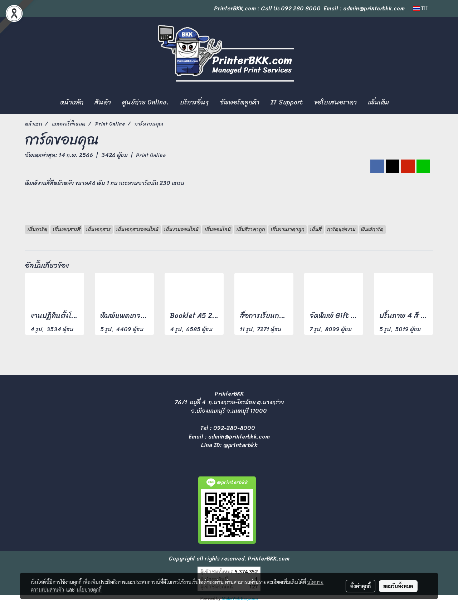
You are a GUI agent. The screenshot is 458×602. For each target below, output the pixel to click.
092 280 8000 (301, 8)
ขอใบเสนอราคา (335, 102)
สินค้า (102, 102)
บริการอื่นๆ (194, 102)
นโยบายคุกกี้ (89, 589)
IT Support (287, 102)
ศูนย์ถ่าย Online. (145, 102)
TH (420, 8)
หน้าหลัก (71, 102)
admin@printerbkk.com (239, 436)
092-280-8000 (234, 428)
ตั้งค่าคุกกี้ (360, 586)
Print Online (151, 155)
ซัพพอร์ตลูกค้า (239, 102)
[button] (401, 103)
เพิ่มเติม (378, 102)
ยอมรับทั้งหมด (398, 586)
